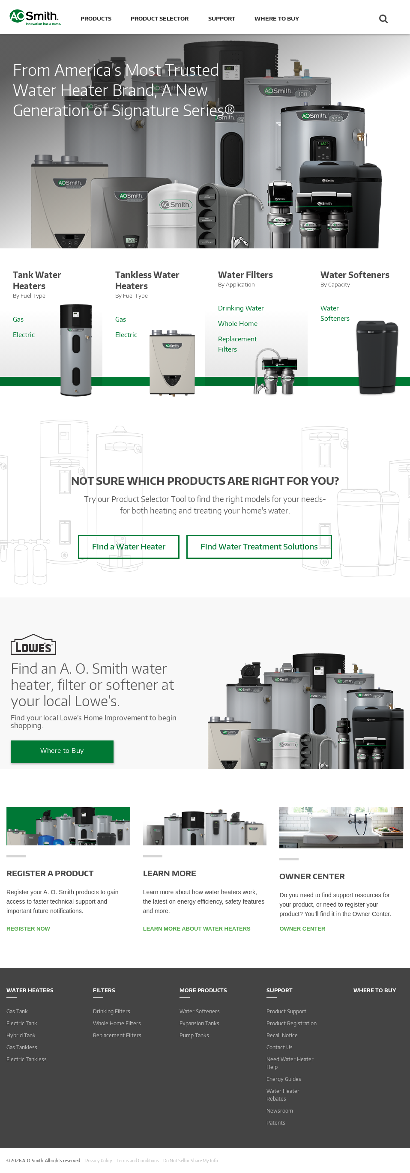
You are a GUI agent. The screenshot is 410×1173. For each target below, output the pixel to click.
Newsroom (279, 1110)
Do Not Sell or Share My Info (190, 1160)
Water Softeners (200, 1011)
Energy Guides (283, 1079)
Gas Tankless (21, 1047)
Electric (24, 334)
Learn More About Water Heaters (197, 928)
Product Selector (160, 18)
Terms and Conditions (138, 1160)
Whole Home (237, 323)
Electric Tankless (26, 1059)
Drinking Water (241, 308)
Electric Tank (21, 1023)
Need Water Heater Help (290, 1063)
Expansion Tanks (199, 1023)
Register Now (28, 928)
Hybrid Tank (21, 1035)
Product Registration (291, 1023)
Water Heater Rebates (282, 1095)
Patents (275, 1122)
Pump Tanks (194, 1035)
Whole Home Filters (117, 1023)
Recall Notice (282, 1035)
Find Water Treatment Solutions (259, 546)
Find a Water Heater (128, 546)
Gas (18, 319)
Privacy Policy (98, 1160)
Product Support (286, 1011)
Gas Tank (17, 1011)
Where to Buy (276, 18)
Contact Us (279, 1047)
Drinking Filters (111, 1011)
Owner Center (302, 928)
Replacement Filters (117, 1035)
